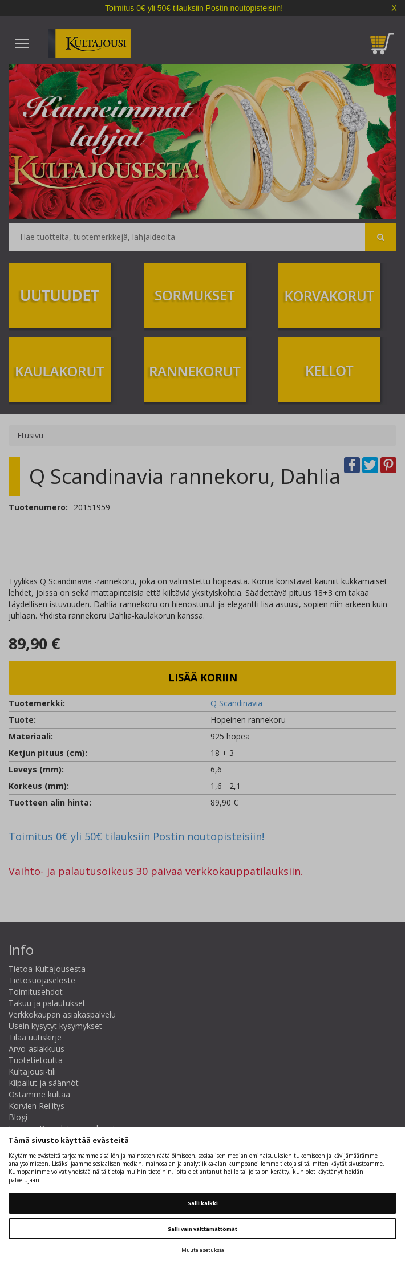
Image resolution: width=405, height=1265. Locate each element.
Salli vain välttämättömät (202, 1229)
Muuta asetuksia (202, 1250)
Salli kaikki (203, 1203)
